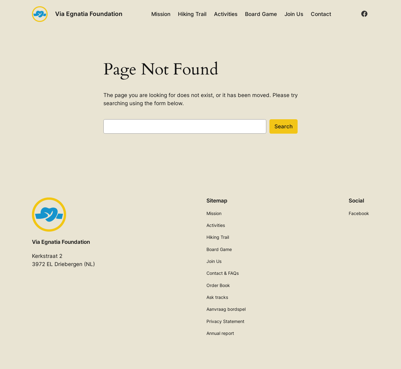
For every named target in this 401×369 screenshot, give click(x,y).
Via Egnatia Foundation (88, 14)
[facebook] (364, 13)
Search (283, 126)
